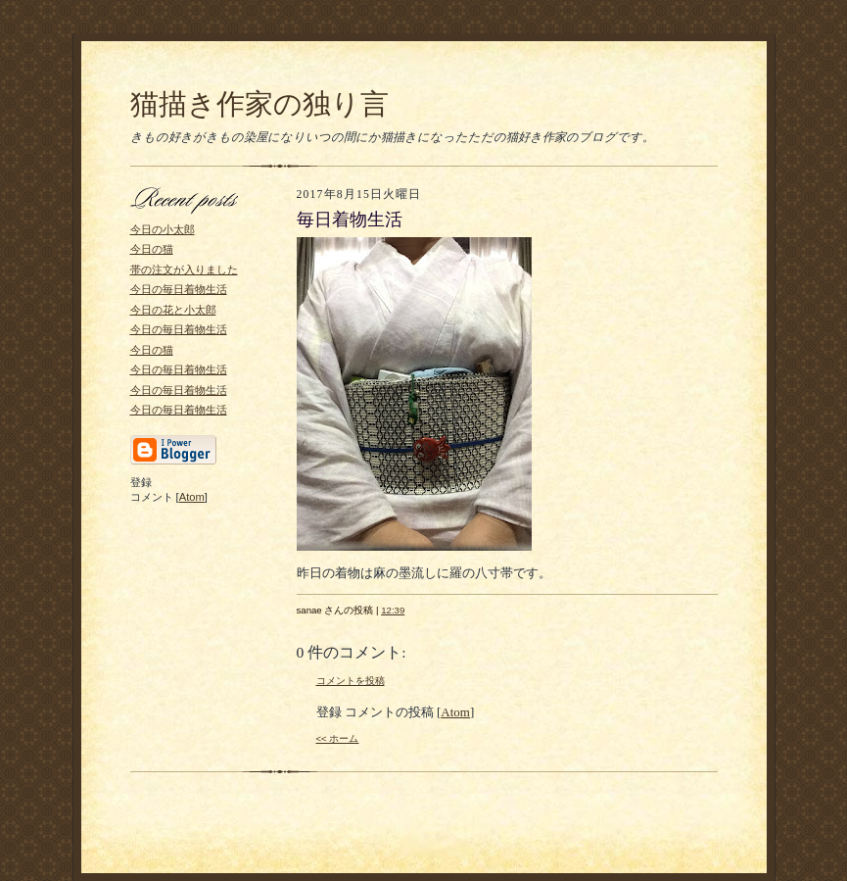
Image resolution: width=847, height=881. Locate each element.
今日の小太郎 (162, 229)
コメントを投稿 (350, 680)
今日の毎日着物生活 (178, 289)
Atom (192, 497)
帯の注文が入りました (184, 269)
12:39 (392, 610)
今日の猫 (151, 249)
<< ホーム (337, 738)
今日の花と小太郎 (173, 310)
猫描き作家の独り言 (259, 104)
